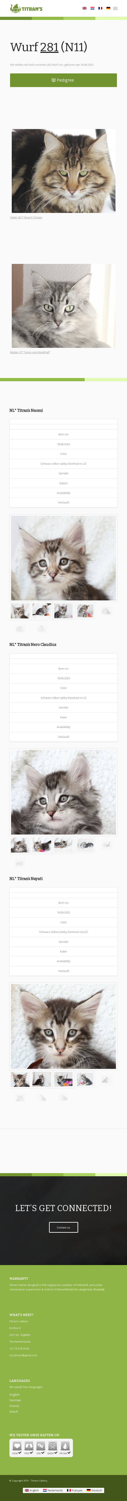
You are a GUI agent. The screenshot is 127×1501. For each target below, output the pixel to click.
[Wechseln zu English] (32, 1490)
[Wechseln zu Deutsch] (94, 1490)
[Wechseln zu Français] (75, 1490)
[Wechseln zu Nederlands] (53, 1490)
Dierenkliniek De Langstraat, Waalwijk (81, 1289)
